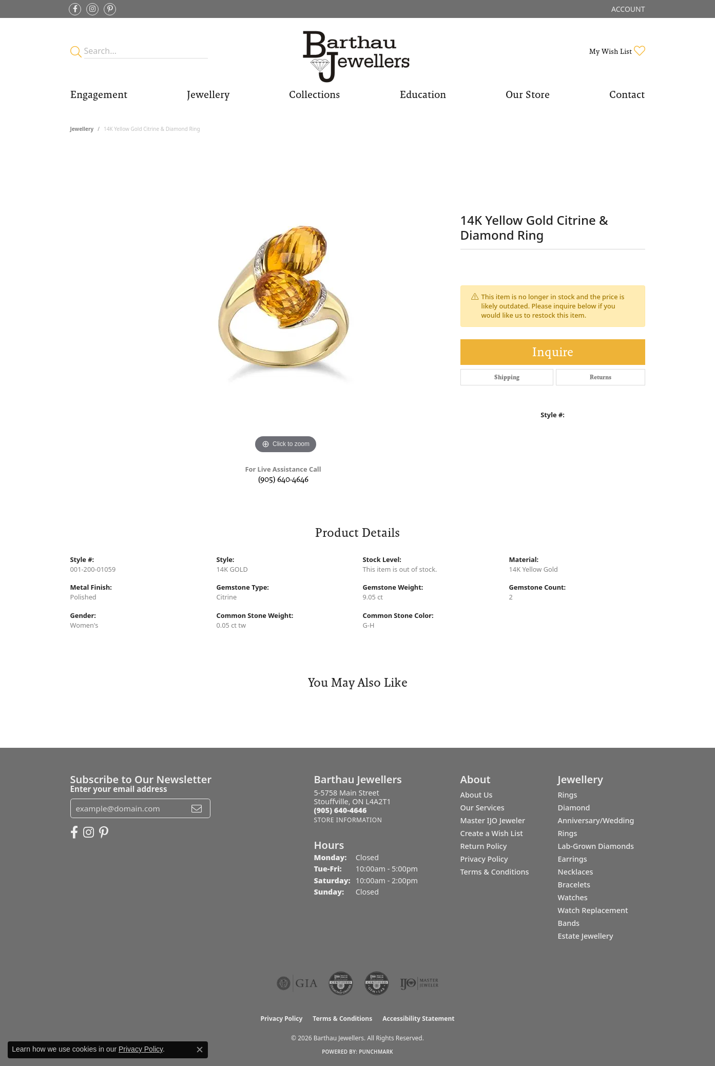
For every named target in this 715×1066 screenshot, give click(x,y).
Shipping (506, 377)
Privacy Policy (484, 859)
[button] (627, 9)
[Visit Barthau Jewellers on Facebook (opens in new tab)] (75, 9)
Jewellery (208, 94)
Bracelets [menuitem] (574, 884)
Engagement (98, 94)
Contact (627, 94)
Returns (600, 377)
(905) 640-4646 (283, 479)
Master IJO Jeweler (493, 820)
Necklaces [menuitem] (575, 872)
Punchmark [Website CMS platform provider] (376, 1051)
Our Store (528, 94)
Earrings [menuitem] (572, 859)
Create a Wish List (491, 833)
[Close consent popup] (200, 1049)
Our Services (482, 807)
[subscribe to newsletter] (196, 808)
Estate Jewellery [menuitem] (585, 936)
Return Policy (483, 846)
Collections (314, 94)
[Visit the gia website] (297, 983)
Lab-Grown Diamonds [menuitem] (596, 846)
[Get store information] (348, 820)
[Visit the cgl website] (377, 983)
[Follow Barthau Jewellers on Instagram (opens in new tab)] (92, 9)
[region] (286, 302)
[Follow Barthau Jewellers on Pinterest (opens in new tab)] (110, 9)
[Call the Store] (340, 810)
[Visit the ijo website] (419, 983)
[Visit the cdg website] (341, 983)
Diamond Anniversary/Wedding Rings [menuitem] (596, 820)
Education (423, 94)
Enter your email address (118, 789)
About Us (476, 795)
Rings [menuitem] (567, 795)
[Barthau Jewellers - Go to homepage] (357, 51)
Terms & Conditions (494, 872)
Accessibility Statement (418, 1018)
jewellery (82, 128)
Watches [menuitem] (573, 897)
